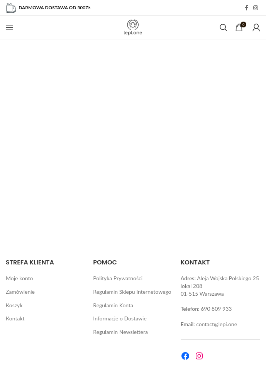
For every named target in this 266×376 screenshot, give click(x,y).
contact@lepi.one (216, 324)
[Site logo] (133, 27)
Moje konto (19, 278)
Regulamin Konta (113, 305)
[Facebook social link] (246, 8)
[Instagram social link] (255, 8)
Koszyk (14, 305)
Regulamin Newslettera (120, 332)
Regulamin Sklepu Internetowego (132, 291)
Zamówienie (20, 291)
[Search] (223, 27)
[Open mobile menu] (9, 27)
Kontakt (15, 318)
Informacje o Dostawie (119, 318)
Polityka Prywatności (117, 278)
